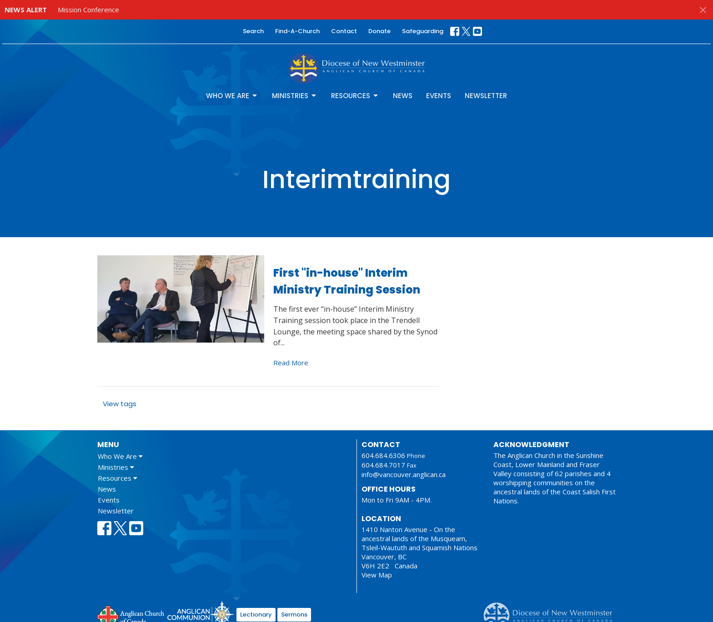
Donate (379, 31)
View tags (119, 403)
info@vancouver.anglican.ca (404, 474)
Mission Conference (88, 9)
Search (253, 31)
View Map (377, 574)
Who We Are (232, 95)
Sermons (294, 614)
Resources (355, 95)
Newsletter (486, 95)
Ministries (294, 95)
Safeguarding (422, 31)
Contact (344, 31)
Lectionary (256, 614)
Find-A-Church (297, 31)
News (402, 95)
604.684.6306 (383, 455)
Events (438, 95)
